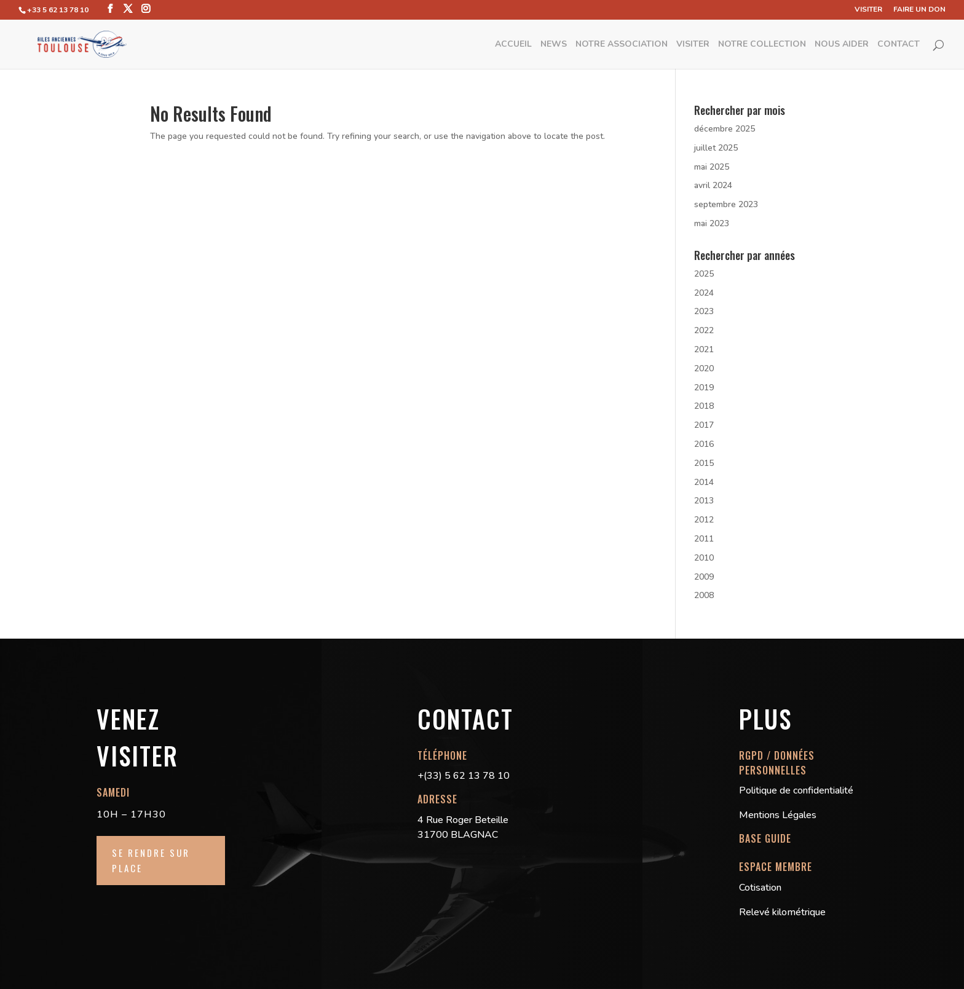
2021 (704, 349)
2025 (704, 274)
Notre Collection (762, 45)
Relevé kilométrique (782, 912)
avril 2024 (713, 185)
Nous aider (842, 45)
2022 (704, 330)
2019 (704, 387)
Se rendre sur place (151, 860)
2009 (704, 577)
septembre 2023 (726, 204)
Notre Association (621, 45)
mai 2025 (711, 167)
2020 (704, 368)
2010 (704, 558)
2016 (704, 444)
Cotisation (760, 887)
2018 (704, 406)
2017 (704, 425)
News (553, 45)
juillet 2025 (716, 148)
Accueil (513, 45)
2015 (704, 463)
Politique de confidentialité (796, 790)
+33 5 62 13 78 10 (58, 10)
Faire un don (919, 10)
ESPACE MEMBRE (775, 866)
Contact (898, 45)
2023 (704, 311)
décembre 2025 (724, 129)
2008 (704, 595)
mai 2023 (711, 223)
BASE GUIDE (765, 838)
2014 (704, 482)
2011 (704, 539)
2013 (704, 500)
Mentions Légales (777, 815)
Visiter (868, 10)
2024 (704, 293)
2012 (704, 520)
